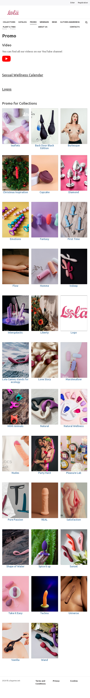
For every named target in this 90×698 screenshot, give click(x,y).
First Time (74, 239)
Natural (44, 426)
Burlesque (74, 145)
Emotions (15, 239)
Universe (74, 613)
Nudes (15, 472)
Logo (74, 332)
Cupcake (45, 192)
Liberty (44, 332)
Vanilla (15, 659)
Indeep (74, 285)
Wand (44, 659)
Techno (44, 613)
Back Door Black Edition (44, 147)
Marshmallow (74, 379)
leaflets (15, 145)
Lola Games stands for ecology (15, 380)
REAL (44, 519)
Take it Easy (15, 613)
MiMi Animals (15, 426)
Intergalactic (15, 332)
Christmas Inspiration (15, 192)
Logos (6, 89)
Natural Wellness (74, 426)
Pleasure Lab (73, 472)
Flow (15, 285)
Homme (44, 285)
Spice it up (45, 566)
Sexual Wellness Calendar (22, 75)
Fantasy (44, 239)
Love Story (44, 379)
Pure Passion (15, 519)
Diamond (73, 192)
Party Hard (44, 472)
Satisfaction (74, 519)
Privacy (56, 681)
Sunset (74, 566)
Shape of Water (15, 566)
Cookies (74, 681)
